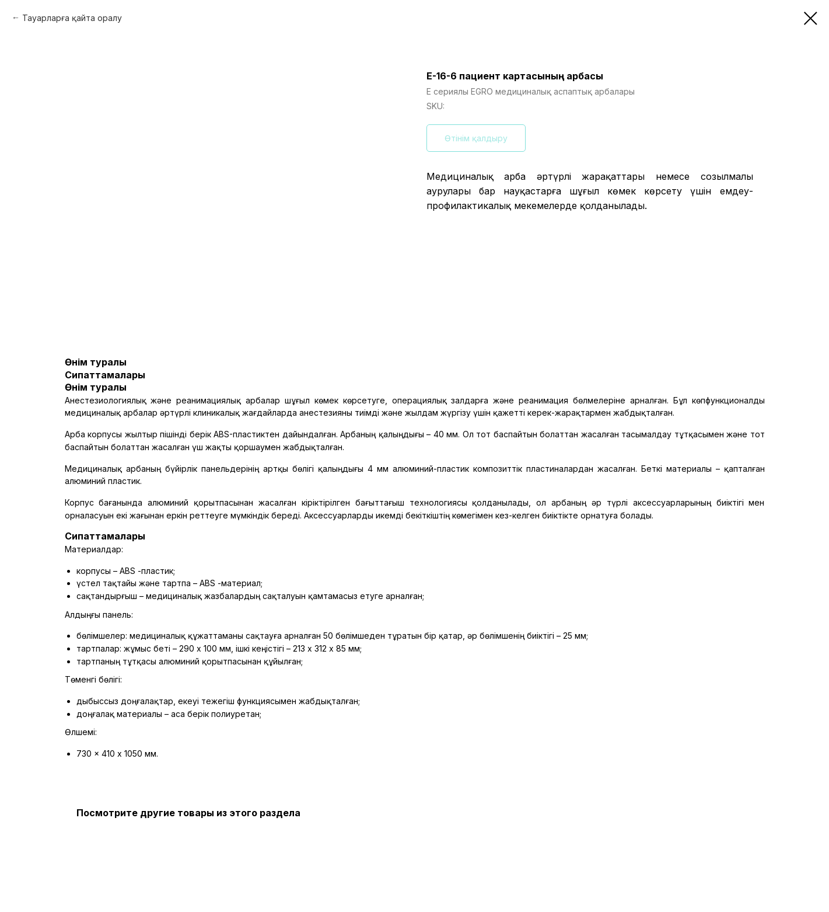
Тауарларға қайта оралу (72, 18)
